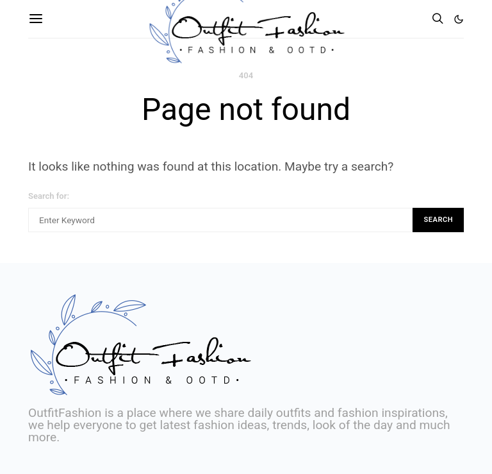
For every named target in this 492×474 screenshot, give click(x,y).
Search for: (48, 196)
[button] (459, 19)
